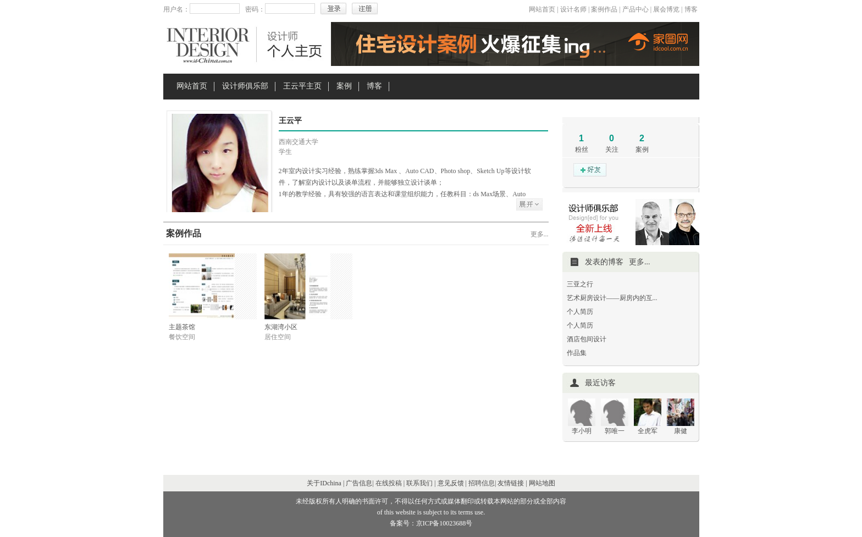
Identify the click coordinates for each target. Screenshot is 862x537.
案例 (344, 86)
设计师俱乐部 (245, 86)
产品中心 (635, 9)
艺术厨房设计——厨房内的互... (612, 298)
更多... (540, 234)
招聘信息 (481, 483)
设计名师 (573, 9)
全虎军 (647, 431)
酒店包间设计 (586, 339)
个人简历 (580, 311)
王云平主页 (302, 86)
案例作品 (604, 9)
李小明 (582, 431)
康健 (680, 431)
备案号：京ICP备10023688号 (431, 523)
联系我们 (419, 483)
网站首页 (542, 9)
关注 (611, 149)
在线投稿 (388, 483)
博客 (691, 9)
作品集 (577, 353)
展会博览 (666, 9)
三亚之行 (580, 284)
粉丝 (581, 149)
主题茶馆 (182, 327)
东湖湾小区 (280, 327)
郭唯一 (615, 431)
